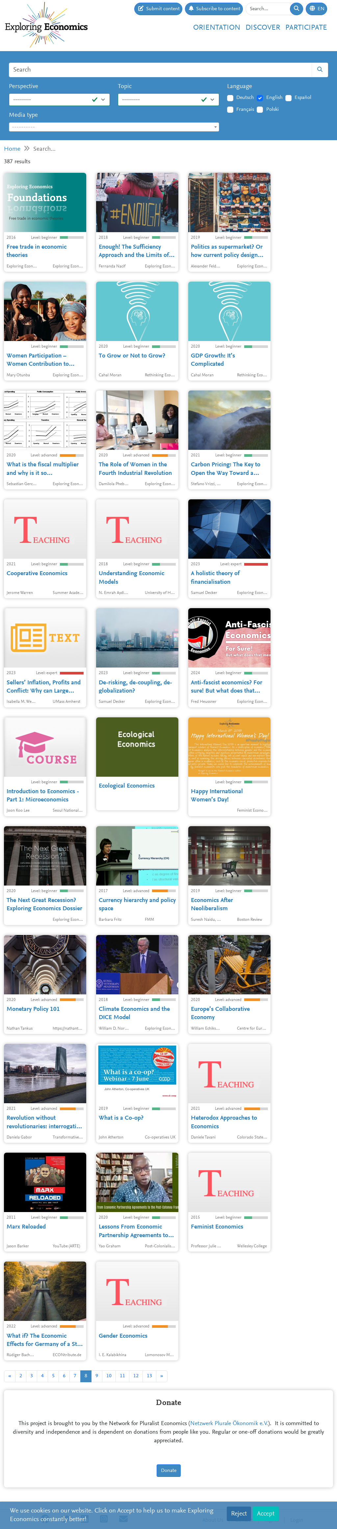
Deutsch (245, 97)
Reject (239, 1514)
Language (239, 86)
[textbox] (114, 127)
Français (245, 109)
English (274, 97)
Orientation (216, 28)
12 (136, 1376)
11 (122, 1376)
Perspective (23, 86)
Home (12, 149)
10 (109, 1376)
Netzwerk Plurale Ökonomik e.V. (229, 1424)
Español (303, 97)
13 (149, 1376)
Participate (306, 28)
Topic (125, 86)
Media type (23, 115)
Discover (263, 28)
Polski (272, 109)
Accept (265, 1514)
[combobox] (114, 127)
